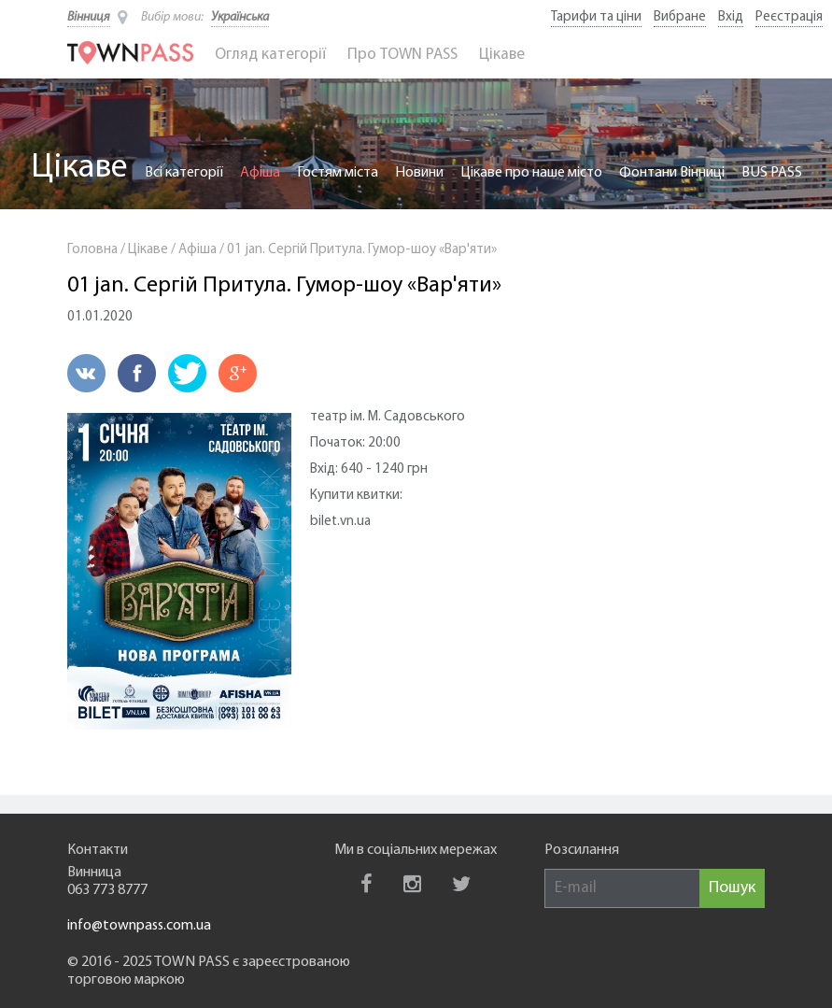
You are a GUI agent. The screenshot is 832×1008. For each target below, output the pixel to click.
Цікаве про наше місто (531, 172)
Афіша (260, 172)
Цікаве (502, 55)
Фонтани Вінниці (672, 172)
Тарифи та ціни (596, 17)
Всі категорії (184, 172)
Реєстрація (789, 17)
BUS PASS (771, 172)
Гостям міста (337, 172)
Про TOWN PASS (402, 55)
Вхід (730, 17)
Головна (92, 250)
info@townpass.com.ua (139, 925)
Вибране (680, 17)
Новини (419, 172)
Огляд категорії (270, 55)
